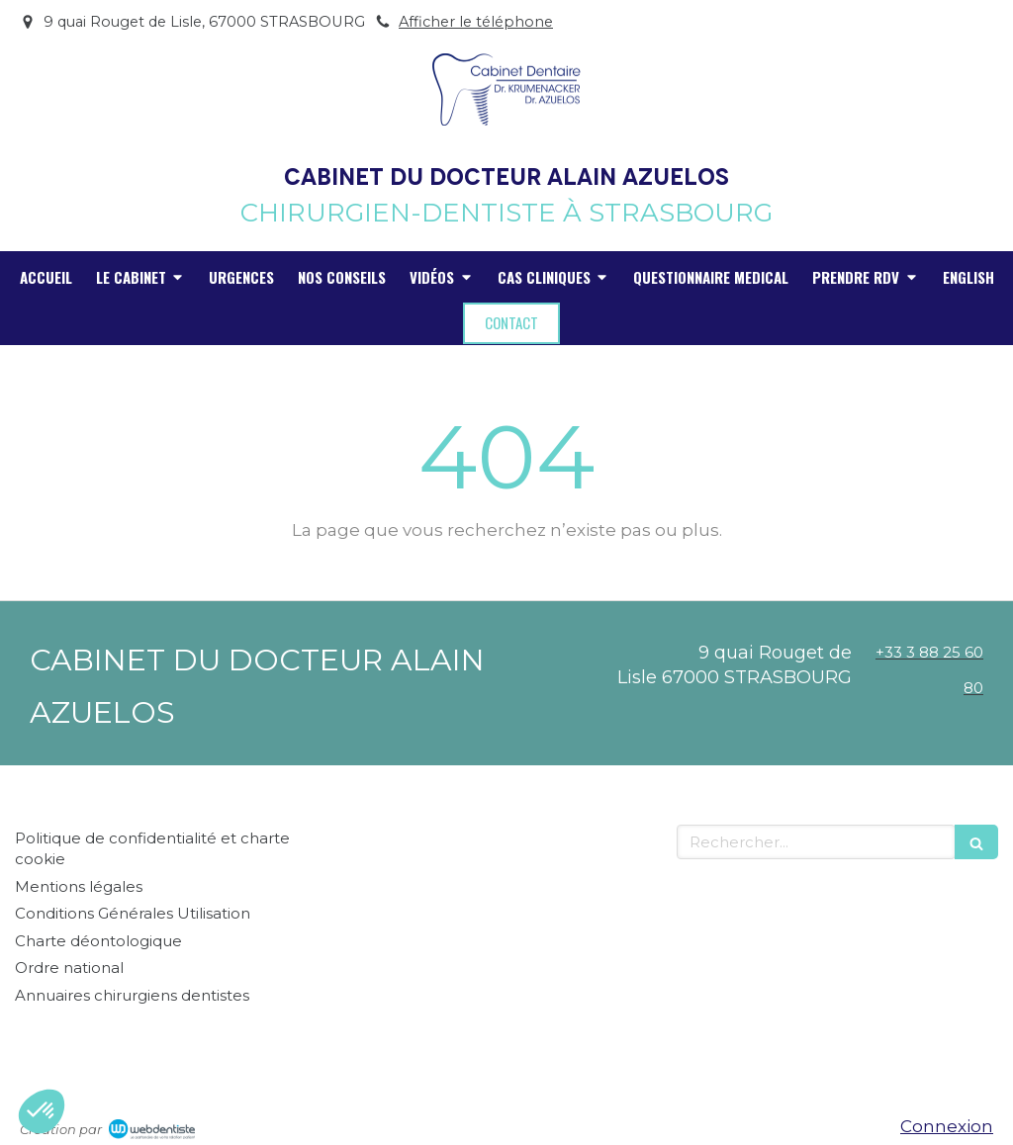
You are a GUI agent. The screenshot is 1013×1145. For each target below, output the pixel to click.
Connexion (946, 1126)
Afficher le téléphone (476, 22)
